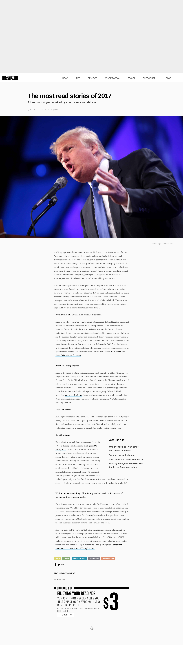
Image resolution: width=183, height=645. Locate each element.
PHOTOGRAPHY (150, 78)
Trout (66, 558)
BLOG (168, 78)
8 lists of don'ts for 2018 (112, 416)
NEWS (65, 78)
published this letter (73, 395)
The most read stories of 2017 (69, 95)
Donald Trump (79, 558)
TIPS (78, 78)
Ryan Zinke (94, 558)
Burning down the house (122, 455)
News (57, 558)
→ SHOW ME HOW (66, 615)
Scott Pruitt (108, 558)
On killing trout (62, 435)
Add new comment (64, 573)
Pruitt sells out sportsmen (67, 365)
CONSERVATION (112, 78)
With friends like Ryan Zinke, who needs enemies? (78, 314)
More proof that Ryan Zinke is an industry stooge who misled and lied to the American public (126, 463)
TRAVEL (131, 78)
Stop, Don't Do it (63, 409)
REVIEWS (92, 78)
